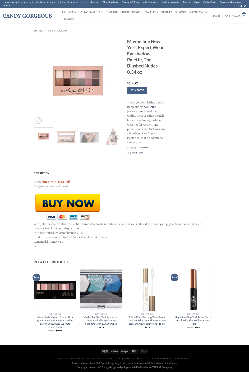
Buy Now (137, 90)
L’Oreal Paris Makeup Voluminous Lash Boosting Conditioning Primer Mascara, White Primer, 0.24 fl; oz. (147, 320)
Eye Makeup (74, 12)
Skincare (180, 12)
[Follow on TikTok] (241, 6)
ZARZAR (156, 367)
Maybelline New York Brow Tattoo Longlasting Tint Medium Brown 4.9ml (193, 320)
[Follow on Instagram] (238, 6)
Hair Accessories (170, 2)
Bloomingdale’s (110, 2)
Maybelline (137, 152)
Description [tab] (41, 173)
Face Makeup (93, 12)
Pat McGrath (209, 2)
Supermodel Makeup (230, 2)
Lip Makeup (111, 12)
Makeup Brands (132, 12)
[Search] (63, 12)
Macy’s (186, 2)
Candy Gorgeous (27, 16)
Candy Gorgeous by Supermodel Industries (125, 367)
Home (38, 30)
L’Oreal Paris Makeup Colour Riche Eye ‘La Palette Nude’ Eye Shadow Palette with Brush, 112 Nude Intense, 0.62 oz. (54, 322)
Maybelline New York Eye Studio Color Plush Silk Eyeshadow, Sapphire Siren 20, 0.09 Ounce (101, 320)
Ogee (197, 2)
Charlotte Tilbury (130, 2)
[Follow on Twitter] (245, 6)
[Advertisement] (195, 88)
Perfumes (166, 12)
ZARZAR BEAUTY (198, 12)
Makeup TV (151, 12)
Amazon (95, 2)
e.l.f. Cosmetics (151, 2)
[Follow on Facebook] (235, 6)
